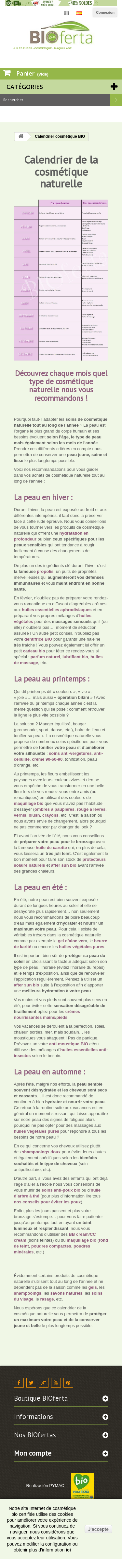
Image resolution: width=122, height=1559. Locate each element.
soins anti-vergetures (70, 753)
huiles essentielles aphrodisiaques (57, 609)
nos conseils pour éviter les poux (47, 1201)
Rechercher (116, 100)
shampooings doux (41, 1151)
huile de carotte (50, 847)
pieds (61, 1017)
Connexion (105, 12)
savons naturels (66, 1293)
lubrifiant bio (75, 656)
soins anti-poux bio (62, 1190)
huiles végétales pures (81, 946)
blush (34, 815)
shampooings (28, 1293)
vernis (20, 815)
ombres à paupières (54, 809)
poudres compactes (51, 1246)
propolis (45, 571)
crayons (50, 815)
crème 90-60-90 (47, 759)
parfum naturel (45, 656)
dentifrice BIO (37, 639)
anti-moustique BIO (68, 1043)
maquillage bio (29, 803)
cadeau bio (34, 650)
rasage (47, 1299)
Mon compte (32, 1453)
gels (92, 1287)
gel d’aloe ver (71, 940)
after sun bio (63, 865)
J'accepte (98, 1529)
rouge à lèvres (91, 809)
